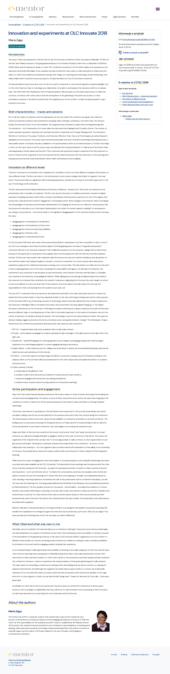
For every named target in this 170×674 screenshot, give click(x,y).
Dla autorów (68, 16)
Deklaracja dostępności (140, 654)
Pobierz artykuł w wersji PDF (133, 53)
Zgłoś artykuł (119, 16)
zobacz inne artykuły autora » (138, 119)
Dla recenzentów (88, 16)
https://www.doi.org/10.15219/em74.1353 (138, 39)
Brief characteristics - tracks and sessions (139, 96)
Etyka (104, 16)
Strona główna (16, 16)
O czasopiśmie (36, 16)
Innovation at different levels (134, 99)
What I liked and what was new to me (137, 104)
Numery (53, 16)
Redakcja (124, 654)
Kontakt (135, 16)
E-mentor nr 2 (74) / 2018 (33, 24)
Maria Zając (127, 116)
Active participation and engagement (137, 102)
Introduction (127, 93)
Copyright (156, 654)
